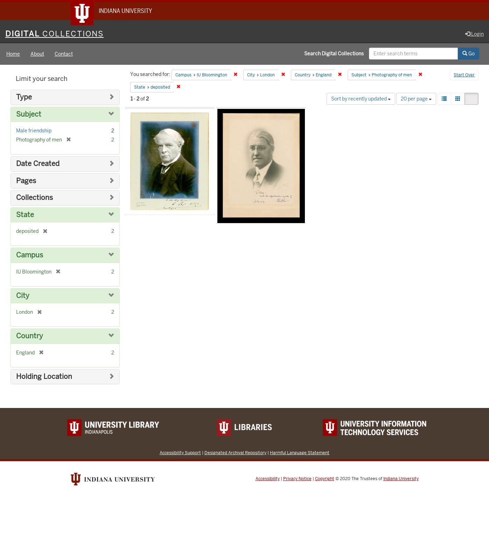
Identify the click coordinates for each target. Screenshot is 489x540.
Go (468, 53)
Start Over (464, 75)
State (25, 214)
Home (13, 54)
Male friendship (33, 130)
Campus (29, 255)
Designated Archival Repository (235, 452)
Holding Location (44, 376)
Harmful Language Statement (299, 452)
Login (474, 34)
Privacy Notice (297, 479)
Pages (26, 180)
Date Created (38, 163)
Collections (34, 197)
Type (24, 97)
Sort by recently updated (361, 99)
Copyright (324, 479)
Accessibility (268, 479)
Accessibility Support (180, 452)
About (37, 54)
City (22, 295)
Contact (64, 54)
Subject (28, 114)
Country (29, 336)
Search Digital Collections (334, 53)
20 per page (416, 99)
